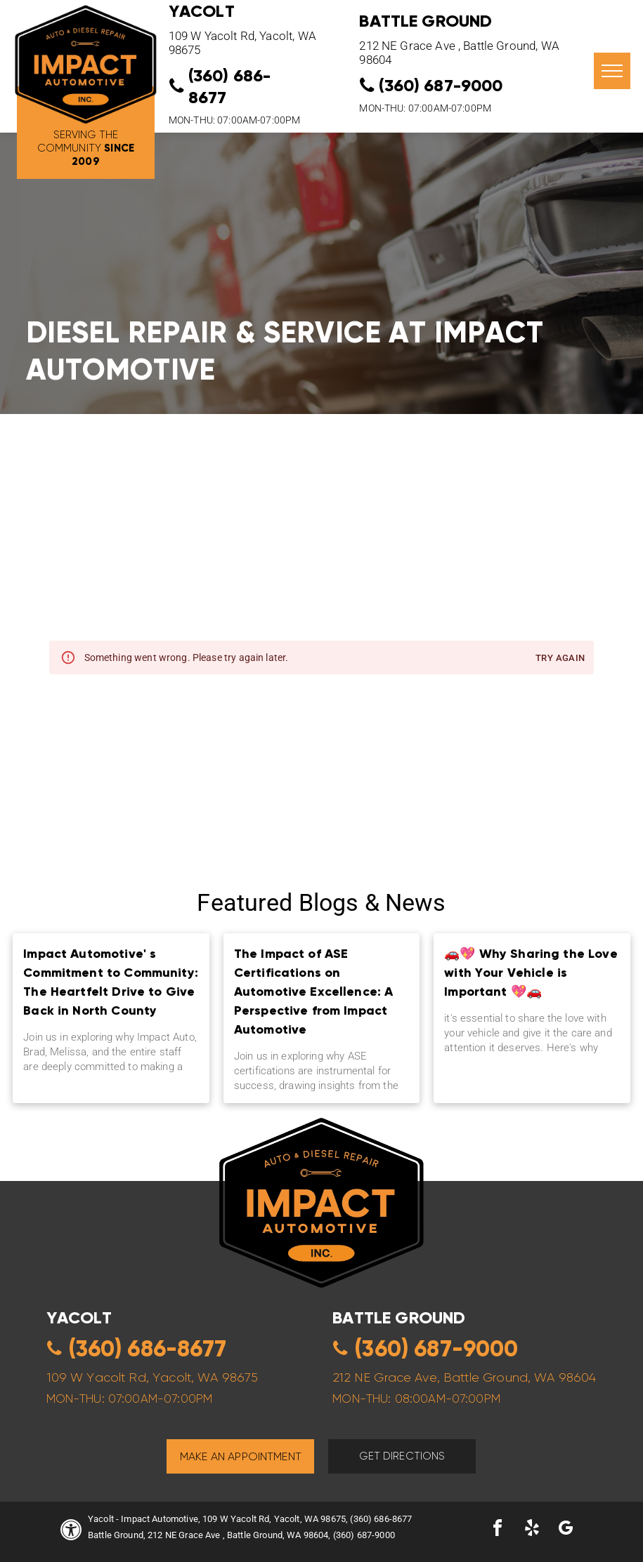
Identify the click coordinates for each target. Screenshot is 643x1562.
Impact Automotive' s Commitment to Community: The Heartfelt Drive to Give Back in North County (110, 981)
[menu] (612, 71)
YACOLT (202, 11)
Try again (560, 658)
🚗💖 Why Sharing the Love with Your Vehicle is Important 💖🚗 (530, 972)
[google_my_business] (565, 1530)
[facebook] (497, 1530)
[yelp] (532, 1530)
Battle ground (398, 1317)
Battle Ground (425, 21)
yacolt (79, 1317)
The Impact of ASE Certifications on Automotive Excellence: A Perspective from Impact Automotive (314, 991)
